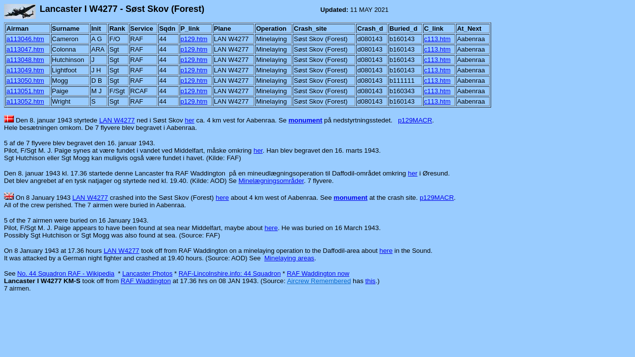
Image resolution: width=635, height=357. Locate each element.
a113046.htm (25, 39)
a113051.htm (25, 91)
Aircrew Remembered (319, 281)
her (189, 120)
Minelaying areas (289, 258)
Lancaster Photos (147, 273)
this (370, 281)
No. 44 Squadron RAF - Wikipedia (66, 273)
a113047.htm (25, 49)
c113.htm (437, 39)
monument (305, 120)
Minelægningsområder (271, 180)
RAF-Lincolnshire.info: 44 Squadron (230, 273)
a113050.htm (25, 80)
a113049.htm (25, 70)
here (222, 197)
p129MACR (415, 120)
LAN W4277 (117, 120)
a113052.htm (25, 101)
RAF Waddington (146, 281)
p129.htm (194, 39)
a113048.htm (25, 59)
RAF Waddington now (318, 273)
